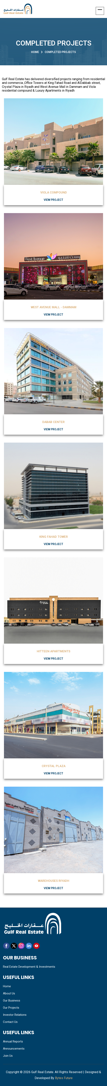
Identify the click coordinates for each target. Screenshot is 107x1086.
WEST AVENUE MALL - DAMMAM (53, 307)
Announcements (14, 1048)
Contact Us (10, 1022)
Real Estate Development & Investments (29, 966)
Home (35, 52)
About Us (9, 993)
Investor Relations (15, 1015)
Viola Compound (53, 192)
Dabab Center (53, 422)
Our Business (11, 1000)
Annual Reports (13, 1041)
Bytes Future (64, 1078)
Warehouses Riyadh (53, 881)
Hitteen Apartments (53, 651)
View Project (53, 199)
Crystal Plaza (53, 766)
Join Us (8, 1056)
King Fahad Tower (53, 537)
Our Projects (11, 1007)
